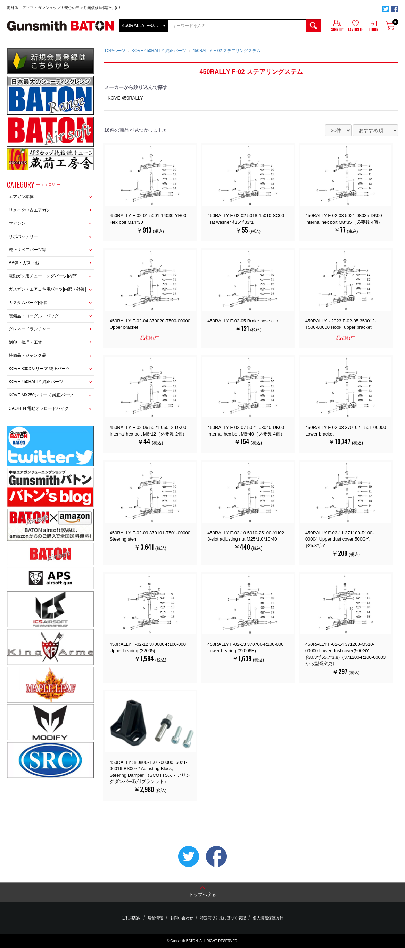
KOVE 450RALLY (125, 98)
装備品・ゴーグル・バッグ (34, 315)
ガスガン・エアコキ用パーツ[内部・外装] (47, 289)
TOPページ (114, 50)
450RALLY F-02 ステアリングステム (226, 50)
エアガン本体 (21, 196)
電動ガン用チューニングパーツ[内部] (43, 276)
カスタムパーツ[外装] (29, 302)
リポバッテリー (23, 236)
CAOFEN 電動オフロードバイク (39, 408)
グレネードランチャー (29, 329)
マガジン (17, 223)
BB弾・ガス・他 (24, 262)
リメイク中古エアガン (29, 210)
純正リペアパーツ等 (27, 249)
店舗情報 (158, 918)
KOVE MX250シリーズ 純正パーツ (41, 395)
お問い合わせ (181, 918)
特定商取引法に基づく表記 (220, 918)
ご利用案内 (136, 918)
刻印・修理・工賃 (25, 342)
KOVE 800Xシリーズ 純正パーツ (39, 368)
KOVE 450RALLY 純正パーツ (36, 381)
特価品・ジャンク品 (27, 355)
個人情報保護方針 (262, 918)
